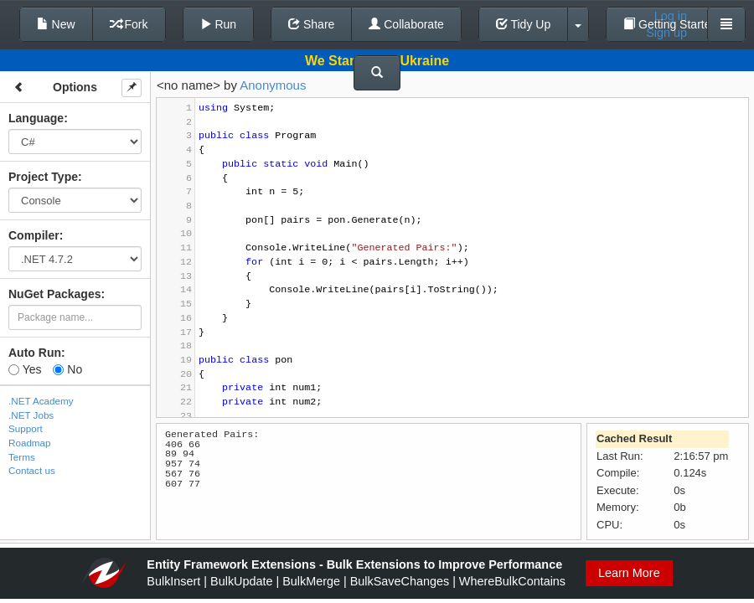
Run (218, 24)
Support (25, 428)
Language (36, 118)
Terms (21, 456)
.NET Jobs (31, 415)
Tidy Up (523, 24)
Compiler (33, 235)
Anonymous (273, 85)
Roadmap (29, 442)
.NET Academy (41, 400)
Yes (24, 369)
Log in (670, 16)
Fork (129, 24)
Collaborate (406, 24)
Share (311, 24)
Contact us (31, 470)
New (56, 24)
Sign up (666, 32)
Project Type (43, 176)
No (67, 369)
